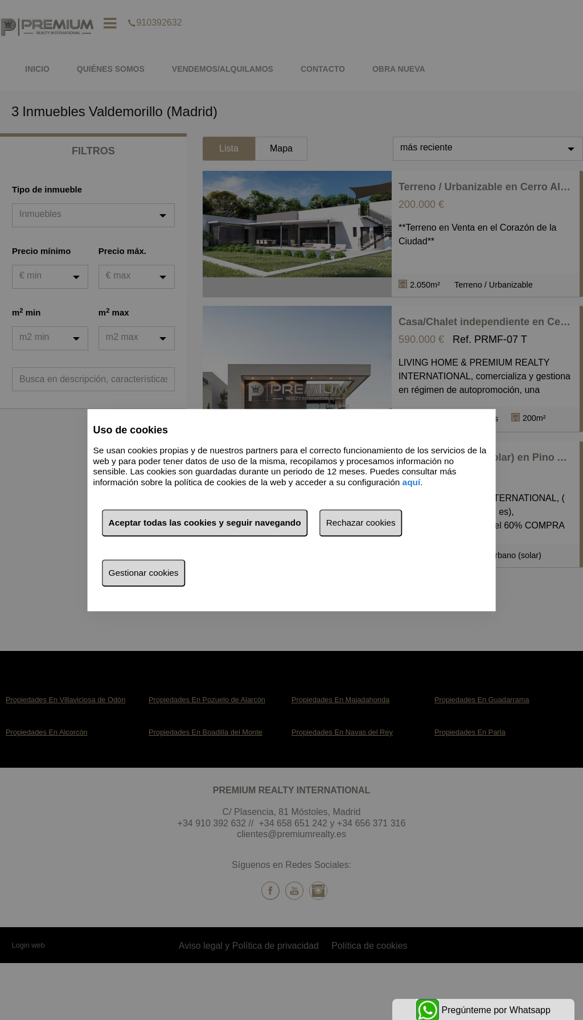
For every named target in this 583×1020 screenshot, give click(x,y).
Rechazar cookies (361, 522)
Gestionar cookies (144, 572)
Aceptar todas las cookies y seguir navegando (205, 522)
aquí (412, 482)
